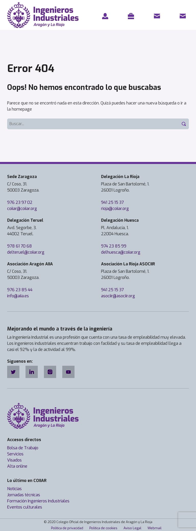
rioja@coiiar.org (115, 208)
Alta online (17, 466)
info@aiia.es (18, 296)
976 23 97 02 (19, 202)
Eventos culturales (24, 507)
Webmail (155, 528)
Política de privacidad (67, 528)
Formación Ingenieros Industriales (38, 501)
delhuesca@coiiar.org (120, 252)
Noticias (14, 488)
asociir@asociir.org (118, 296)
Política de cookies (103, 528)
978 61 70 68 (19, 246)
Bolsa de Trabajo (22, 448)
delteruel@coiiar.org (25, 252)
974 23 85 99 (113, 246)
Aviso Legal (132, 528)
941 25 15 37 (112, 202)
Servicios (15, 454)
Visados (14, 460)
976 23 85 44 (19, 289)
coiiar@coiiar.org (22, 208)
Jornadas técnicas (23, 495)
